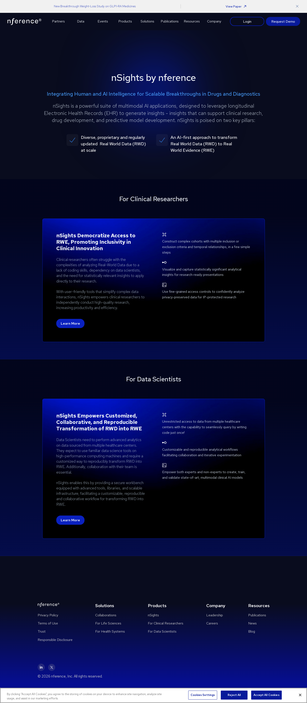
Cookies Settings (203, 695)
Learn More (70, 323)
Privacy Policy (48, 615)
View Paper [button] (236, 6)
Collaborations (105, 615)
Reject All (234, 695)
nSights (153, 615)
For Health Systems (110, 631)
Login (247, 21)
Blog (251, 631)
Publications (257, 615)
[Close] (300, 695)
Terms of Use (48, 623)
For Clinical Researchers (165, 623)
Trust (42, 631)
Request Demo (283, 21)
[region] (153, 695)
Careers (212, 623)
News (252, 623)
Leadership (214, 615)
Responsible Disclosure (55, 640)
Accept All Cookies (266, 695)
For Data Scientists (162, 631)
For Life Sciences (108, 623)
